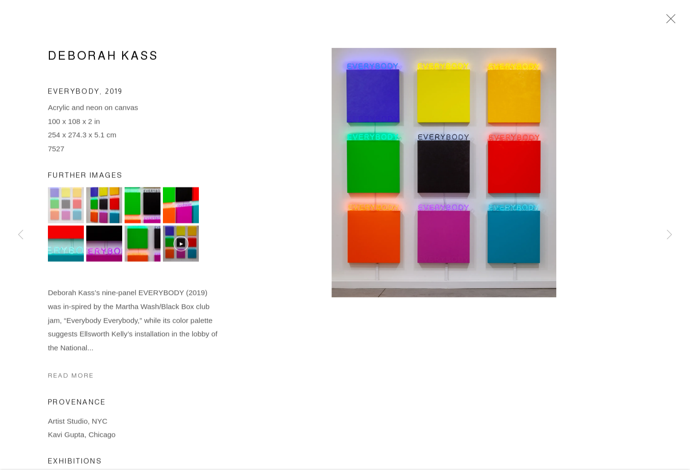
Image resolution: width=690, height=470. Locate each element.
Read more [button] (71, 376)
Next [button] (669, 235)
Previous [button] (20, 235)
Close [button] (668, 21)
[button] (66, 206)
